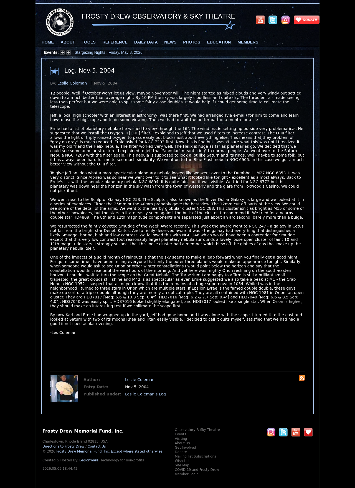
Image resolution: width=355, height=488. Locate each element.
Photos (191, 42)
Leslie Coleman (72, 83)
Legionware (88, 460)
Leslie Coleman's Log (145, 394)
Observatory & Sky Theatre (197, 430)
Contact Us (97, 446)
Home (48, 42)
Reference (114, 42)
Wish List (182, 461)
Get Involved (185, 447)
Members (248, 42)
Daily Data (146, 42)
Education (219, 42)
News (170, 42)
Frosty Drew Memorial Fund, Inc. (109, 451)
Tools (89, 42)
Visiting (181, 439)
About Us (182, 443)
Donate (181, 452)
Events (180, 434)
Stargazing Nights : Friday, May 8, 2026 (109, 52)
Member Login (187, 474)
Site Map (182, 465)
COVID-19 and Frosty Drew (197, 470)
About (67, 42)
